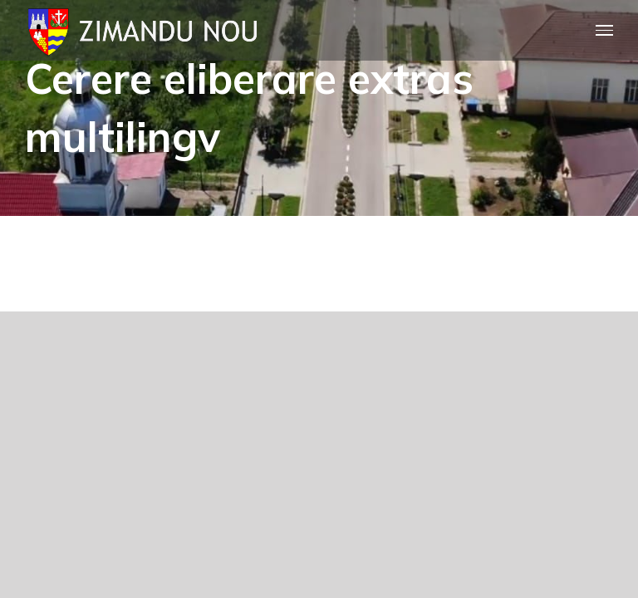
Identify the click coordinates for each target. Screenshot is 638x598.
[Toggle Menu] (605, 30)
